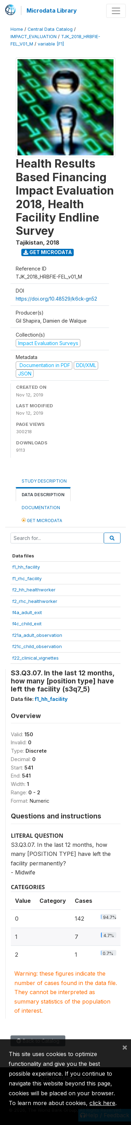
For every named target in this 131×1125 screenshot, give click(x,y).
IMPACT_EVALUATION (33, 36)
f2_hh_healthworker (34, 589)
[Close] (125, 1047)
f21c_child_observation (37, 646)
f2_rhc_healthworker (34, 601)
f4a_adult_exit (27, 612)
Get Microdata (47, 252)
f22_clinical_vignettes (35, 658)
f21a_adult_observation (37, 635)
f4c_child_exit (27, 623)
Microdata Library (52, 10)
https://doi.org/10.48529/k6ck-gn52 (56, 299)
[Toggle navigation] (116, 11)
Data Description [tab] (43, 494)
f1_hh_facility (26, 567)
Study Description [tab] (44, 481)
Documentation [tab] (41, 507)
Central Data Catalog (50, 29)
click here (102, 1102)
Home (16, 29)
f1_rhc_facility (27, 578)
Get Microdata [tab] (42, 520)
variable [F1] (51, 44)
